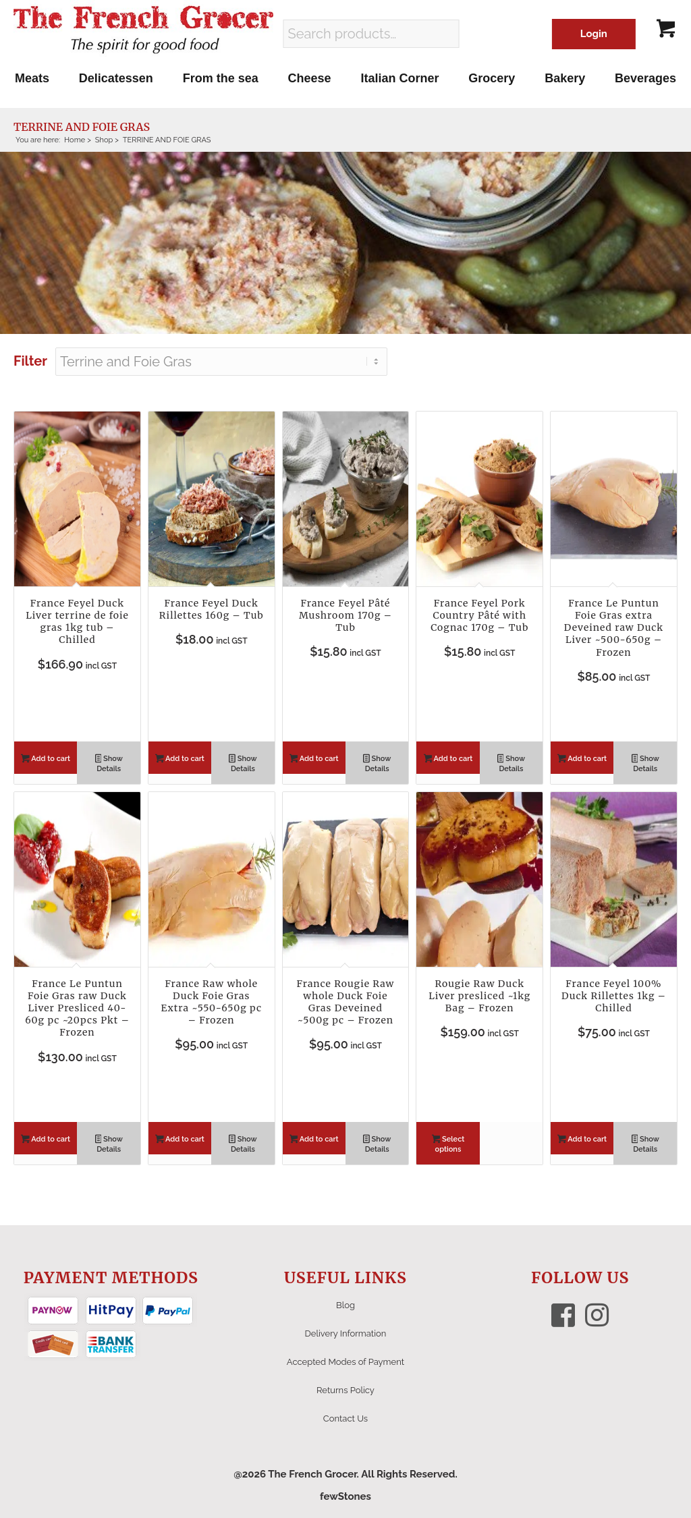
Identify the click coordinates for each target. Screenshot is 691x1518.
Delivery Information (346, 1333)
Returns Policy (345, 1390)
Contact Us (345, 1418)
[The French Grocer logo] (143, 30)
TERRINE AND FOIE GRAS (81, 127)
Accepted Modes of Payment (345, 1362)
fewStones (345, 1496)
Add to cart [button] (45, 759)
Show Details (109, 763)
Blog (345, 1305)
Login (593, 34)
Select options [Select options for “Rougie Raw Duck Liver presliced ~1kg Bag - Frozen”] (448, 1144)
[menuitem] (32, 78)
